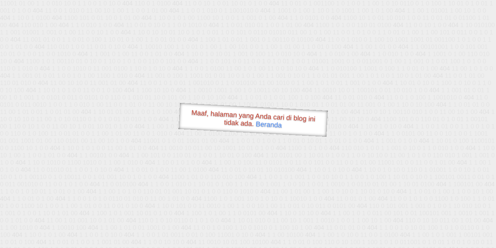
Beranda (269, 124)
